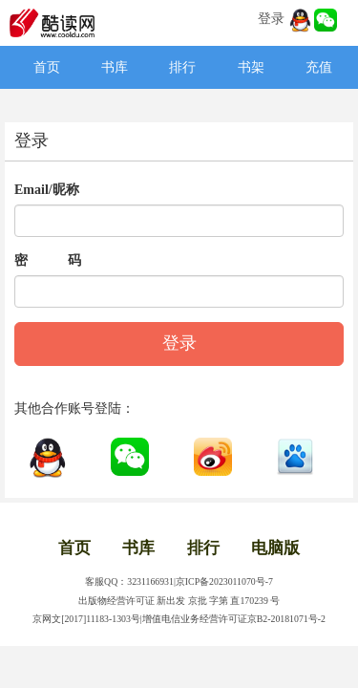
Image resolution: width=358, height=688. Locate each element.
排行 (182, 67)
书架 (251, 67)
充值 (318, 67)
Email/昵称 (46, 190)
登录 (271, 18)
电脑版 (275, 548)
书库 (114, 67)
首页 (46, 67)
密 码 (47, 260)
